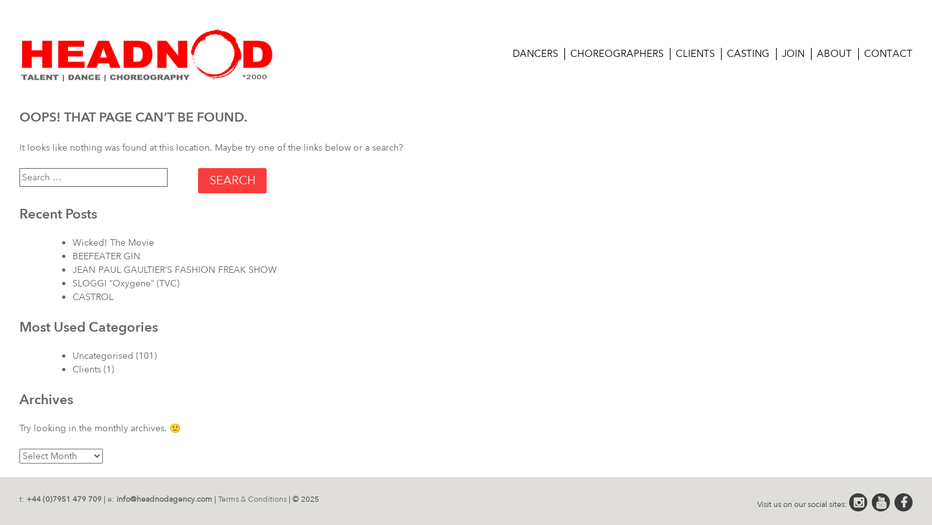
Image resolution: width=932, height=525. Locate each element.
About (834, 53)
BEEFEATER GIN (106, 256)
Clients (695, 53)
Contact (888, 53)
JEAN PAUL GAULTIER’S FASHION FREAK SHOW (174, 270)
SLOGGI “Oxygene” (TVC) (125, 283)
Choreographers (616, 53)
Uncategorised (102, 356)
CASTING (748, 53)
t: (60, 499)
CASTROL (92, 297)
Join (793, 53)
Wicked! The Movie (113, 243)
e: (159, 499)
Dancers (535, 53)
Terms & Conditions (252, 499)
